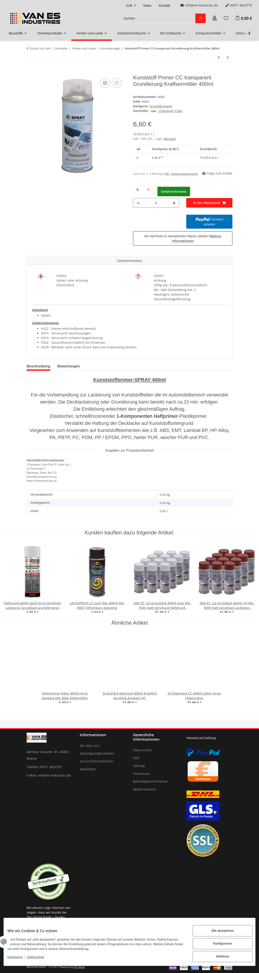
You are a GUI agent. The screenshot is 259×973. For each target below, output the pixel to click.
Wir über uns (89, 745)
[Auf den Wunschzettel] (117, 83)
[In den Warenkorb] (30, 72)
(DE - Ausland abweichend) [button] (181, 174)
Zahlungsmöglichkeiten (97, 753)
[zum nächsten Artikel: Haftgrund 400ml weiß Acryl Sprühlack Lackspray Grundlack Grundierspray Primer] (227, 57)
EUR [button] (129, 5)
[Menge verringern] (138, 202)
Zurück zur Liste (40, 48)
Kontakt (164, 5)
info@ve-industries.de (199, 5)
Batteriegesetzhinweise (150, 781)
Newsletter (88, 769)
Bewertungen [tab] (68, 366)
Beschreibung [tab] (38, 366)
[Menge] (156, 202)
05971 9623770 (238, 5)
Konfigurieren (219, 945)
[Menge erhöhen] (174, 202)
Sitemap (139, 766)
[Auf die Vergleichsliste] (105, 83)
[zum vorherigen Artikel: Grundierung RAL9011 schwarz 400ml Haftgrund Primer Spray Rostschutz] (218, 57)
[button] (214, 18)
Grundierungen (161, 106)
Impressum (18, 959)
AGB (136, 758)
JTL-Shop (79, 967)
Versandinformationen (96, 761)
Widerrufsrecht (144, 789)
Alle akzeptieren (219, 934)
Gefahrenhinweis (173, 191)
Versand (169, 139)
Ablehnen (219, 957)
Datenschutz (39, 959)
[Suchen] (158, 18)
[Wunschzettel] (226, 18)
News (147, 5)
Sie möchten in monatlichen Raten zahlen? (182, 238)
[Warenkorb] (243, 18)
